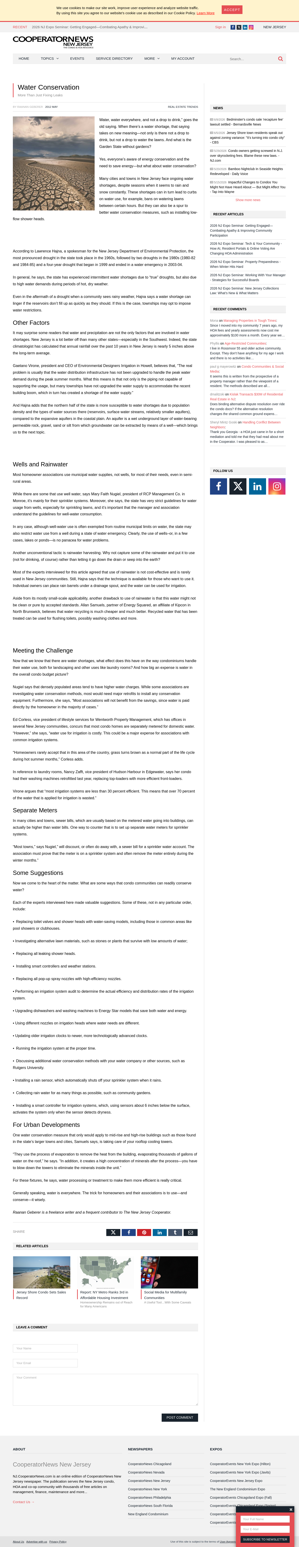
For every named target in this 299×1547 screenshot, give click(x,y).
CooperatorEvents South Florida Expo (237, 1514)
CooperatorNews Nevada (146, 1472)
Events (77, 58)
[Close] (232, 9)
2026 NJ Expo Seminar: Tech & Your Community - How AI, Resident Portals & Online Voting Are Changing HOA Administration (246, 248)
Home (24, 58)
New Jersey (274, 27)
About (19, 1449)
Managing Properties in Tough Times (250, 320)
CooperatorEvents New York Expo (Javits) (240, 1472)
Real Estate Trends (183, 106)
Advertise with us (36, 1541)
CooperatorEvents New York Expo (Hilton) (240, 1464)
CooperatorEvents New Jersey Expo (236, 1481)
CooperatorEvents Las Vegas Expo (235, 1522)
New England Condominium (148, 1514)
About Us (18, 1541)
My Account (183, 58)
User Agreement (230, 1541)
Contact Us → (24, 1502)
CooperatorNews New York (147, 1489)
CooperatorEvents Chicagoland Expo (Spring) (243, 1506)
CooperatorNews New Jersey (149, 1481)
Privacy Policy (57, 1541)
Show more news (247, 200)
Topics (47, 58)
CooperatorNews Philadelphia (149, 1497)
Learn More (206, 13)
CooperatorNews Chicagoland (149, 1464)
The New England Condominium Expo (237, 1489)
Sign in (220, 27)
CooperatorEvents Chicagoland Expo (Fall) (241, 1497)
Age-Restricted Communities (245, 343)
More (149, 58)
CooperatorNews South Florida (150, 1506)
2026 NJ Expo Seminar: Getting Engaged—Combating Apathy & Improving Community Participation (109, 27)
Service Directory (114, 58)
